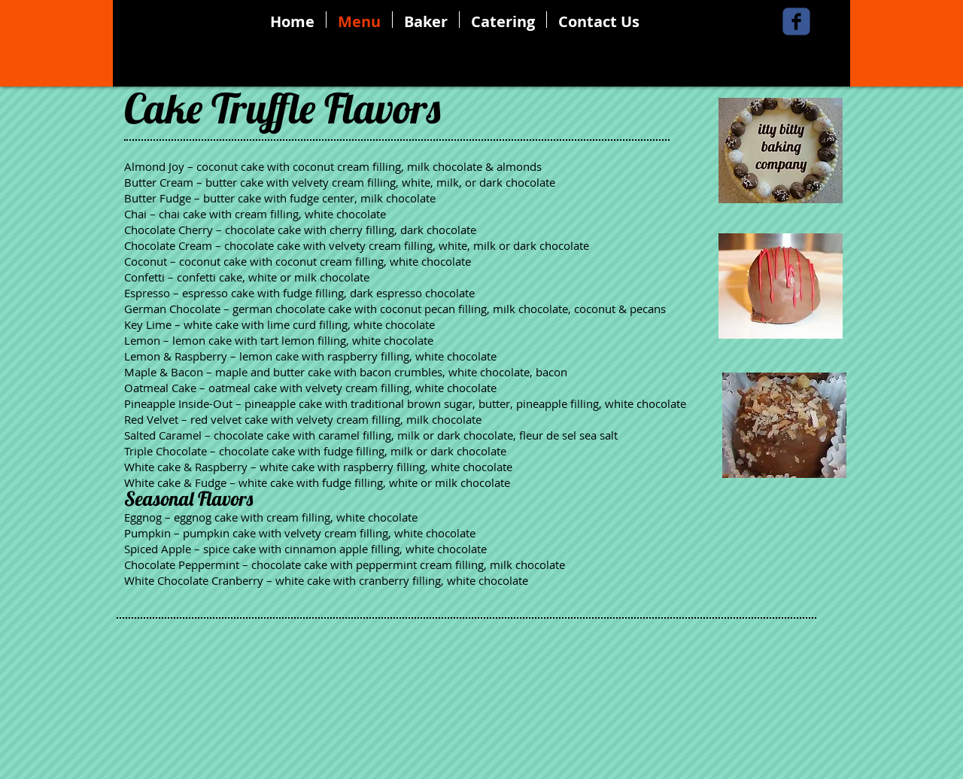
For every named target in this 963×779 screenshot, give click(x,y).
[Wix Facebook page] (796, 21)
